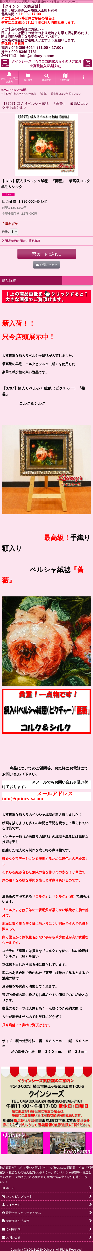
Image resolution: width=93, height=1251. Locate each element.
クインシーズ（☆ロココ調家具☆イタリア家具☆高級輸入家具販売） (46, 63)
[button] (5, 63)
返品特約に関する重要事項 (21, 241)
